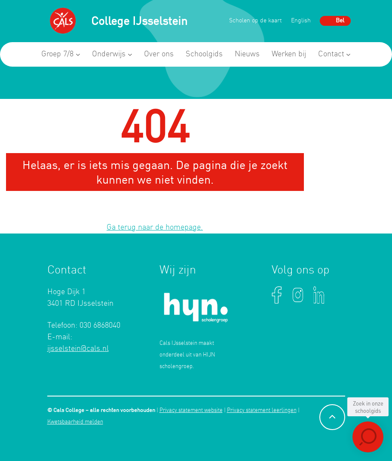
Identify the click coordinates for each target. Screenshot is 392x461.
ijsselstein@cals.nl (78, 349)
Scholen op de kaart (255, 21)
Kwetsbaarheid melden (75, 422)
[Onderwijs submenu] (130, 54)
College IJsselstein (139, 20)
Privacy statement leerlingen (262, 410)
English (301, 21)
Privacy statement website (191, 410)
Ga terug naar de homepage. (155, 227)
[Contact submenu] (348, 54)
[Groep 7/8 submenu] (78, 54)
